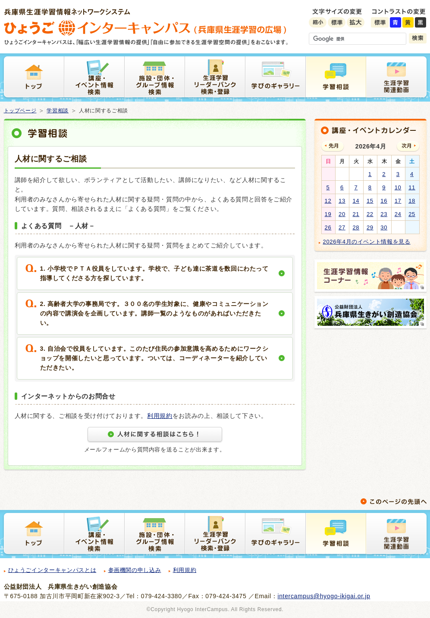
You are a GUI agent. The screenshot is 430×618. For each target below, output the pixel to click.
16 (383, 201)
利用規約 (160, 415)
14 (355, 201)
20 (342, 214)
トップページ (20, 111)
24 (398, 214)
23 (383, 214)
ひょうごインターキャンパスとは (52, 570)
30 (383, 227)
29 (370, 227)
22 (370, 214)
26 (328, 227)
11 (411, 187)
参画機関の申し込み (134, 570)
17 (398, 201)
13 (342, 201)
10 (398, 187)
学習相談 (58, 111)
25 (411, 214)
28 (355, 227)
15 (370, 201)
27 (342, 227)
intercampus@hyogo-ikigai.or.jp (323, 596)
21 (355, 214)
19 (328, 214)
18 (411, 201)
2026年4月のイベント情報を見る (367, 241)
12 (328, 201)
